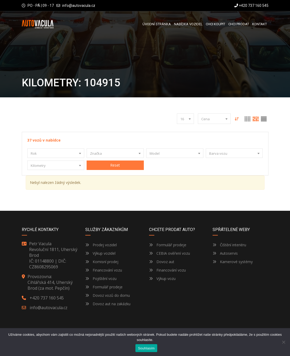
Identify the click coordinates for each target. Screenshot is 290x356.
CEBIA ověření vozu (173, 253)
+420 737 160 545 (251, 5)
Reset (115, 165)
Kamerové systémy (233, 261)
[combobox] (185, 118)
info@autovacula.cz (78, 5)
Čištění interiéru (229, 244)
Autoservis (225, 253)
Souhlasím (146, 348)
